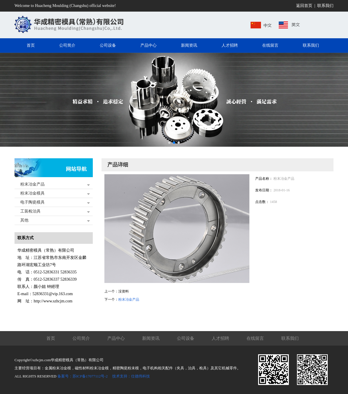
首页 (50, 338)
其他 (24, 220)
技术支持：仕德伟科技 (131, 376)
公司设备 (185, 338)
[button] (169, 142)
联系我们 (325, 5)
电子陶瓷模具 (32, 202)
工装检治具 (30, 211)
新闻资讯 (151, 338)
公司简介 (81, 338)
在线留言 (255, 338)
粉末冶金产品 (32, 184)
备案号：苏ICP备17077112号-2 (82, 376)
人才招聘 (220, 338)
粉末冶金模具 (32, 193)
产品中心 (116, 338)
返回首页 (304, 5)
